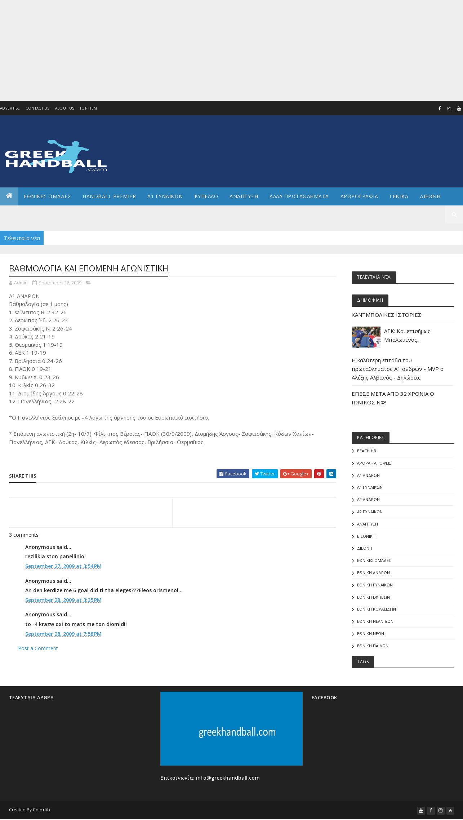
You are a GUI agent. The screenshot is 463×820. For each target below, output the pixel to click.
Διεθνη (430, 196)
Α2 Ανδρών (368, 499)
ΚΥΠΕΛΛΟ (206, 196)
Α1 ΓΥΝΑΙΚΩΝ (165, 196)
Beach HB (366, 450)
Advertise (10, 108)
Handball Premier (109, 196)
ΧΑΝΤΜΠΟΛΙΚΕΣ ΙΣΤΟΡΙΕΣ (387, 314)
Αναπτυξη (244, 196)
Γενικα (398, 196)
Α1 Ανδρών (368, 475)
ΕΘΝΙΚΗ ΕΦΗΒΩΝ (373, 597)
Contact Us (38, 108)
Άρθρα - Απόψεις (374, 463)
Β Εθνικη (366, 536)
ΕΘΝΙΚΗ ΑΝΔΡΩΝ (373, 572)
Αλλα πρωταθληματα (299, 196)
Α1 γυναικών (370, 487)
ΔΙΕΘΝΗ (364, 548)
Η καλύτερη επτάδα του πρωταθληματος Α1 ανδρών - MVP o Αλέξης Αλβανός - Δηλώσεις (398, 368)
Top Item (88, 108)
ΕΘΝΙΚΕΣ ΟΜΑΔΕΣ (47, 196)
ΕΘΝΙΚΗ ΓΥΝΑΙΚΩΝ (375, 585)
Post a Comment (38, 649)
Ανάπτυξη (367, 524)
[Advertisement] (205, 50)
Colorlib (41, 810)
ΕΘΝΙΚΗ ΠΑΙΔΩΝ (372, 645)
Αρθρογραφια (359, 196)
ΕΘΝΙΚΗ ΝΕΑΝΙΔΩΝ (375, 621)
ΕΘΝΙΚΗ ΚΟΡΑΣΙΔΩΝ (376, 609)
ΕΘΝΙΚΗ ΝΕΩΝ (370, 633)
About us (64, 108)
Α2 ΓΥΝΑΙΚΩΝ (370, 511)
